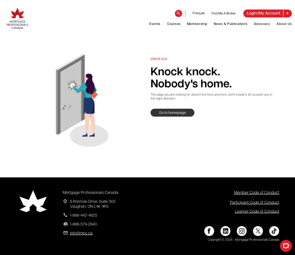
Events (154, 24)
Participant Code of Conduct (254, 203)
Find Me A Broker (224, 13)
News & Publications (230, 24)
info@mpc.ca (81, 233)
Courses (174, 24)
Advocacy (262, 24)
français (199, 13)
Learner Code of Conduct (257, 212)
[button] (267, 13)
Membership (197, 24)
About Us (284, 24)
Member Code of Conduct (256, 193)
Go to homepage (172, 113)
